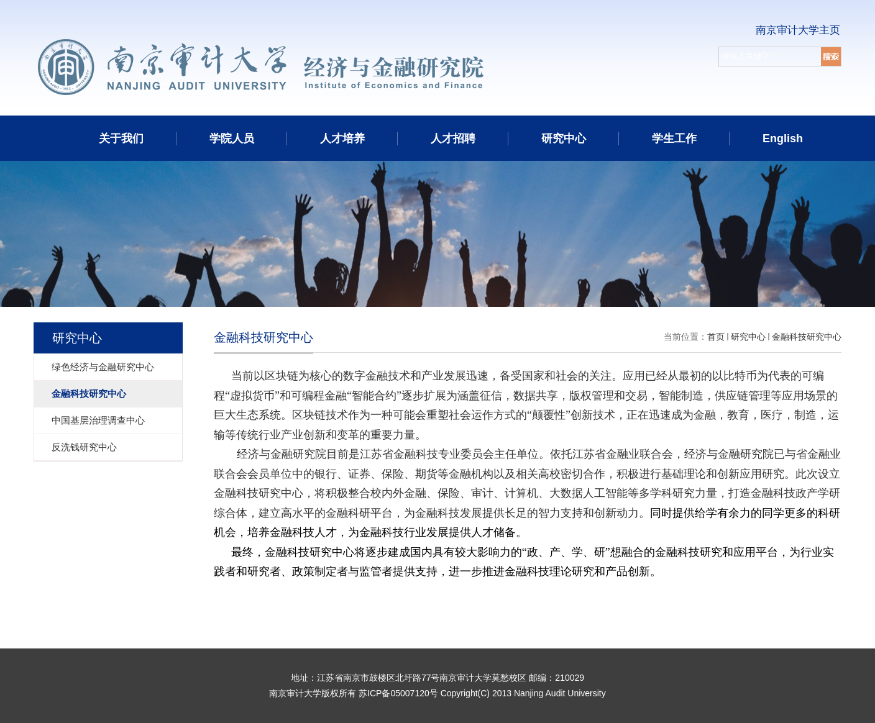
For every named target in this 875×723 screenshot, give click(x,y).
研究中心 (563, 138)
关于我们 (121, 138)
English (783, 138)
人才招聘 (453, 138)
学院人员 (231, 138)
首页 (716, 337)
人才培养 (342, 138)
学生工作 (674, 138)
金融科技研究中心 (806, 337)
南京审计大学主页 (798, 30)
